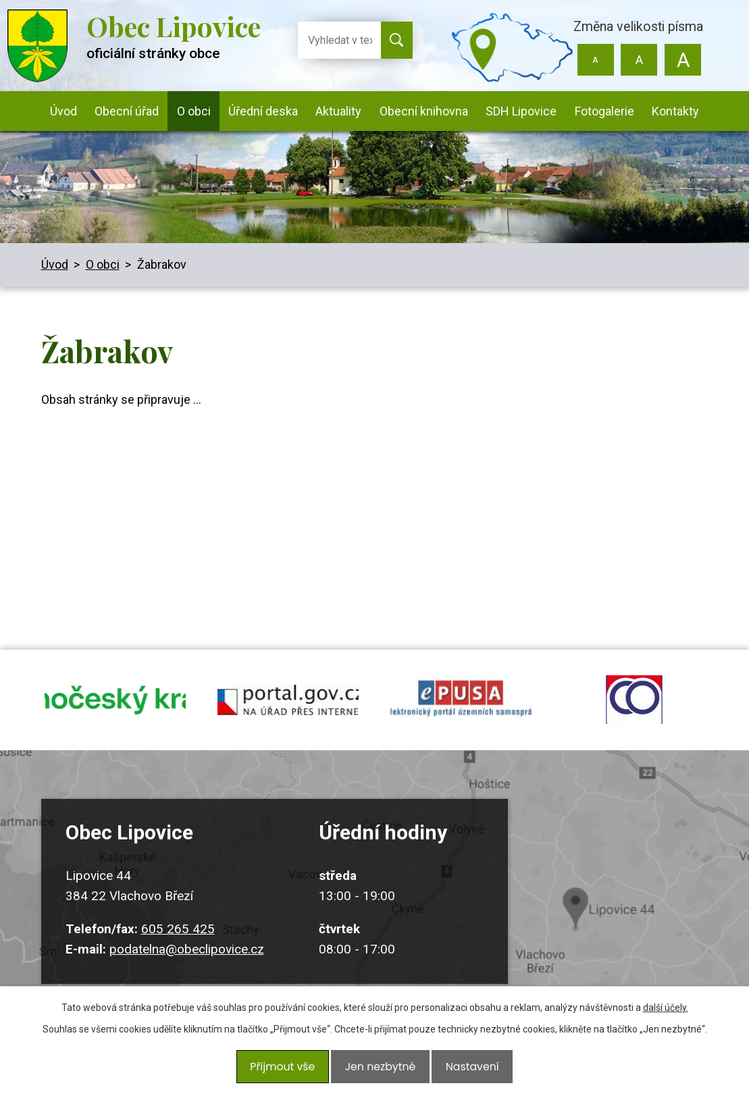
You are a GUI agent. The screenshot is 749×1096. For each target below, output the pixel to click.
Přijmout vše (287, 1070)
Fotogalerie (604, 111)
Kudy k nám (627, 910)
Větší (683, 60)
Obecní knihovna (424, 111)
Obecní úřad (127, 111)
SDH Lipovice (521, 111)
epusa (461, 710)
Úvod (63, 111)
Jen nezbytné (379, 1070)
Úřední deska (263, 111)
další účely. (665, 1015)
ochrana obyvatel (634, 710)
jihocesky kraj (115, 710)
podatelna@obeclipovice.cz (186, 970)
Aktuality (338, 111)
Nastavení (466, 1070)
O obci (194, 111)
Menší (595, 60)
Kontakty (675, 111)
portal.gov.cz (288, 710)
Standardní (639, 60)
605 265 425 (178, 950)
